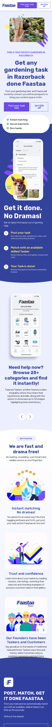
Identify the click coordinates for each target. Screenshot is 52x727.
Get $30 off (44, 5)
